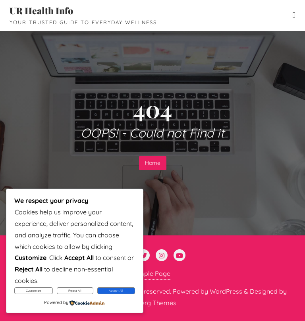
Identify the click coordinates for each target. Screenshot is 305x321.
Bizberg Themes (152, 303)
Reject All (74, 290)
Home (152, 162)
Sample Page (150, 273)
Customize (33, 290)
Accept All (116, 290)
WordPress (226, 291)
